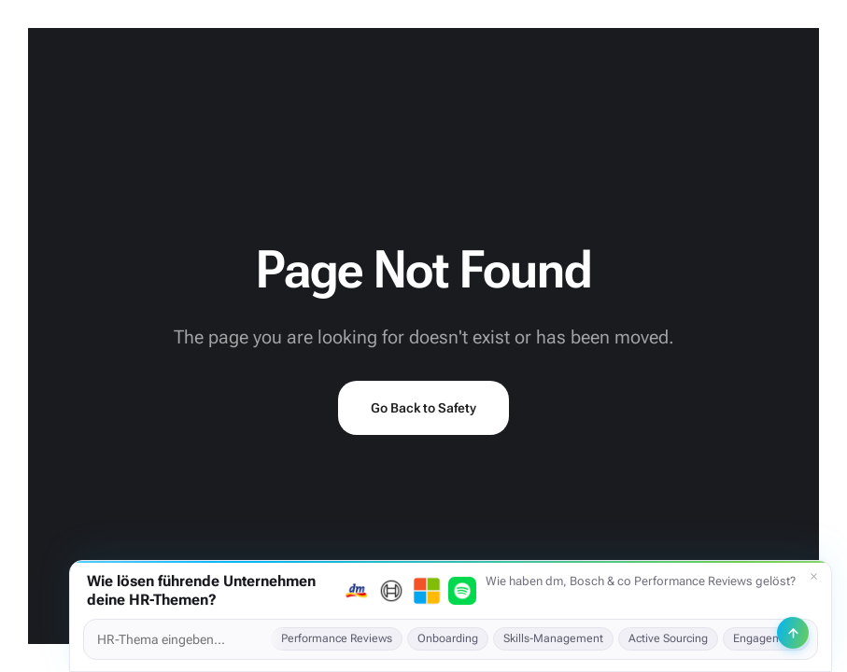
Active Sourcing (668, 638)
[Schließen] (813, 577)
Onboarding (447, 638)
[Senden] (793, 633)
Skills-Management (553, 638)
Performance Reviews (336, 638)
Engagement (766, 638)
